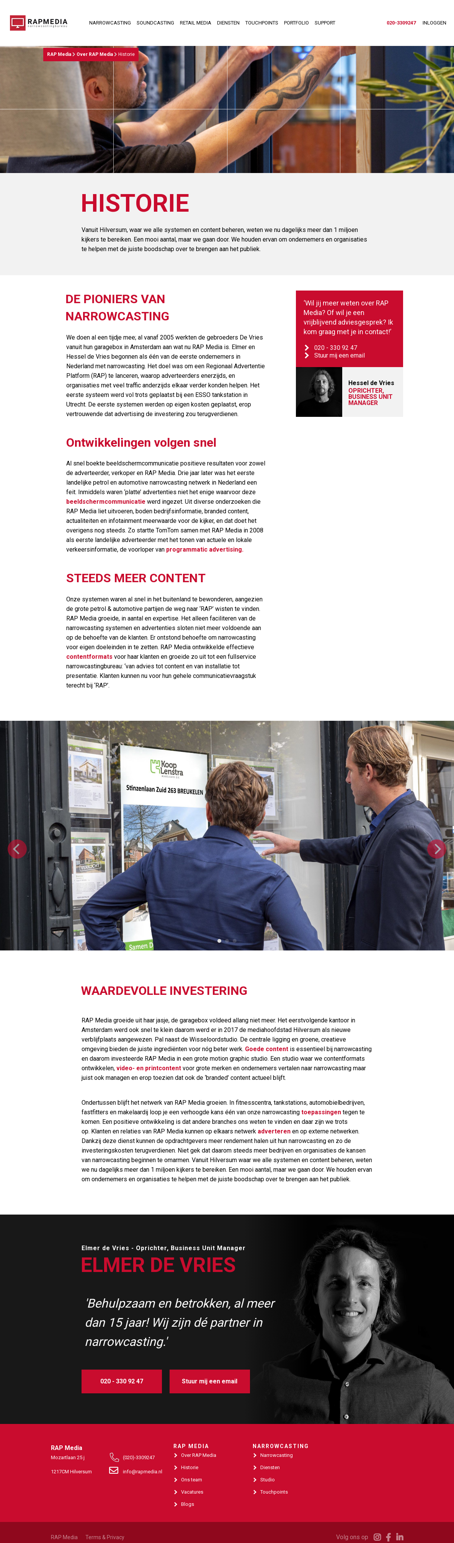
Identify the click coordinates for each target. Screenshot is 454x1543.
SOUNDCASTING (155, 23)
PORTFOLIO (296, 23)
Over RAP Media (95, 54)
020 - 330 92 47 (335, 347)
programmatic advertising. (204, 549)
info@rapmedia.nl (141, 1471)
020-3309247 (401, 23)
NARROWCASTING (110, 23)
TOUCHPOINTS (261, 23)
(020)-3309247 (139, 1457)
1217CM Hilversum (71, 1471)
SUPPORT (325, 23)
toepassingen (321, 1112)
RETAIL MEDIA (195, 23)
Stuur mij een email (339, 355)
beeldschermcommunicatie (105, 501)
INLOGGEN (434, 23)
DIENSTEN (228, 23)
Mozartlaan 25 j (68, 1457)
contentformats (89, 656)
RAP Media (59, 54)
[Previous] (17, 849)
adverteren (274, 1131)
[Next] (436, 849)
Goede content (266, 1049)
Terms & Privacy (104, 1537)
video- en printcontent (148, 1068)
